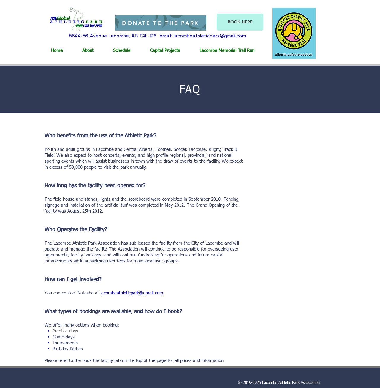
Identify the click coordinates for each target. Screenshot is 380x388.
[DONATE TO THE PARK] (160, 23)
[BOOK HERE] (240, 22)
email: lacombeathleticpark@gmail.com (202, 36)
